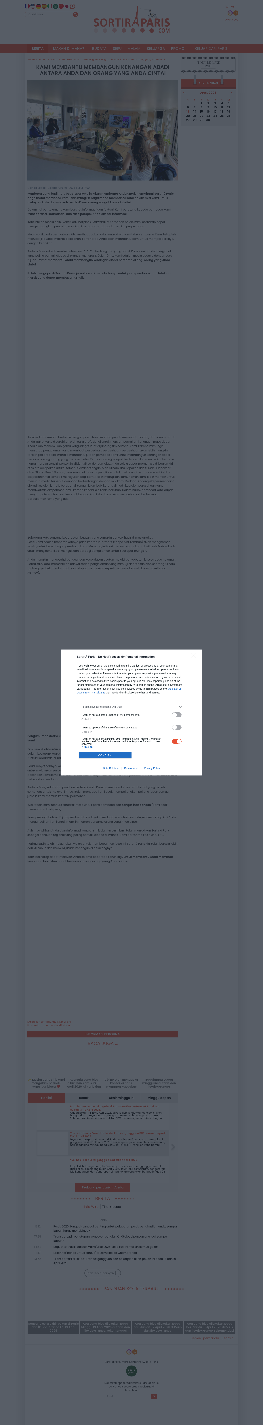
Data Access (131, 768)
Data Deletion (111, 768)
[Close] (194, 657)
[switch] (177, 714)
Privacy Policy (152, 768)
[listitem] (131, 707)
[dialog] (131, 712)
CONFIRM (105, 755)
